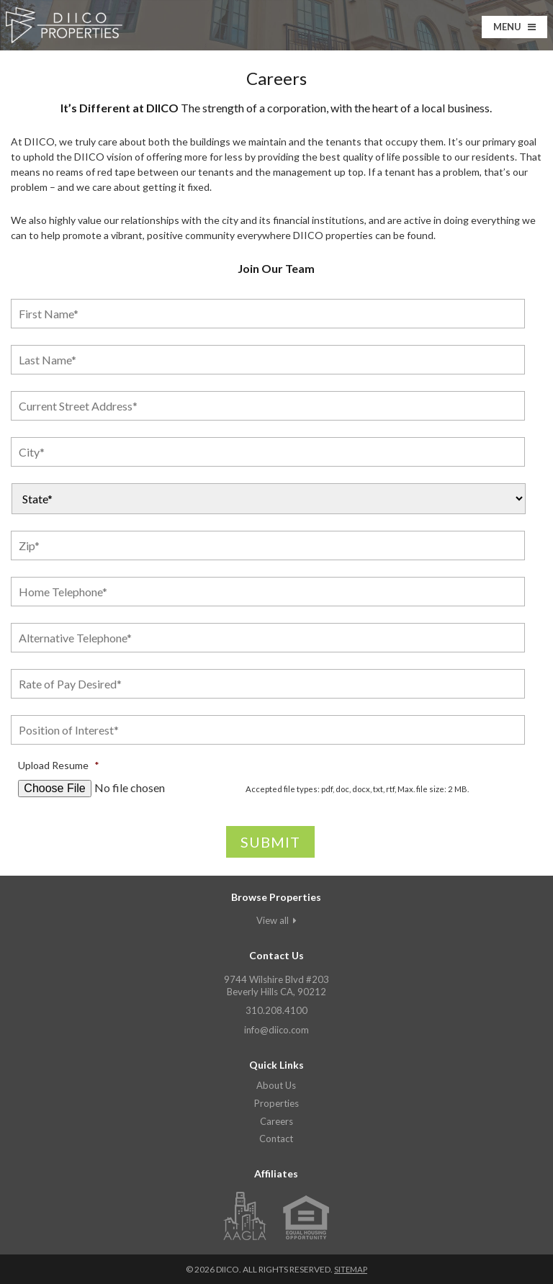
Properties (276, 1103)
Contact (276, 1138)
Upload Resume (58, 765)
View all (276, 920)
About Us (276, 1085)
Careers (276, 1121)
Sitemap (350, 1269)
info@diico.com (276, 1030)
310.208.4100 (276, 1010)
